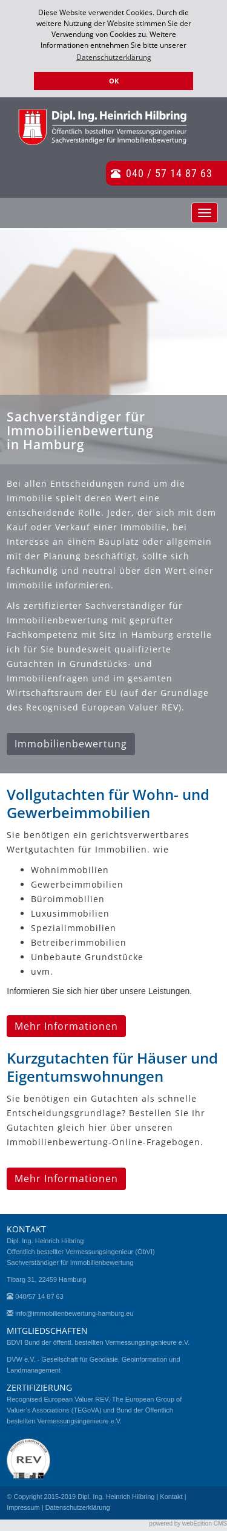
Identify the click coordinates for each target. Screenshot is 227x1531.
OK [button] (114, 80)
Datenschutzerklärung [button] (113, 57)
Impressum (23, 1507)
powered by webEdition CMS (188, 1523)
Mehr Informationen (66, 1026)
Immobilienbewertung (71, 743)
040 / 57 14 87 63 (169, 173)
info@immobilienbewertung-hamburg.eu (74, 1313)
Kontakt (171, 1496)
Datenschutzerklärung (77, 1507)
